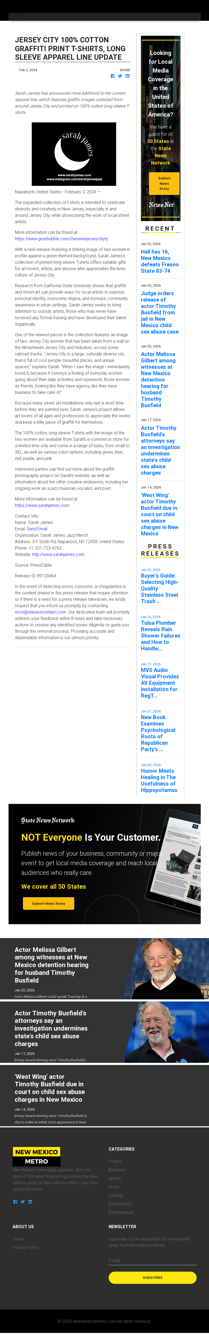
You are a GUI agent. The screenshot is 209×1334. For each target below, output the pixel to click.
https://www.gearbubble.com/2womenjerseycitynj (61, 238)
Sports (115, 1178)
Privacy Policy (26, 1247)
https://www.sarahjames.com (42, 505)
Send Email (37, 528)
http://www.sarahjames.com (58, 554)
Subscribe (153, 1277)
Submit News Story (164, 183)
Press (114, 1186)
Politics (115, 1161)
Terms (18, 1238)
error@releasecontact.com (40, 612)
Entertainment (121, 1212)
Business (117, 1169)
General (116, 1195)
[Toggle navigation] (18, 17)
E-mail (114, 1260)
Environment (120, 1204)
